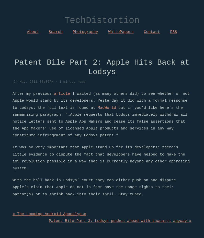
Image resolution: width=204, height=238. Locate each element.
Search (55, 31)
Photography (85, 31)
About (32, 31)
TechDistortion (102, 21)
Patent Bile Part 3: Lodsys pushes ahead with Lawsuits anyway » (120, 220)
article (62, 93)
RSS (173, 31)
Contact (152, 31)
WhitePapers (121, 31)
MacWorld (107, 107)
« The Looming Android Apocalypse (49, 214)
